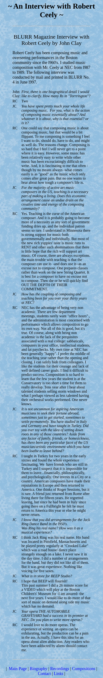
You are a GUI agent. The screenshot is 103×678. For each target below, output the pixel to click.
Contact (44, 673)
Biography (38, 668)
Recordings (59, 668)
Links (58, 673)
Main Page (18, 668)
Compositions (83, 668)
